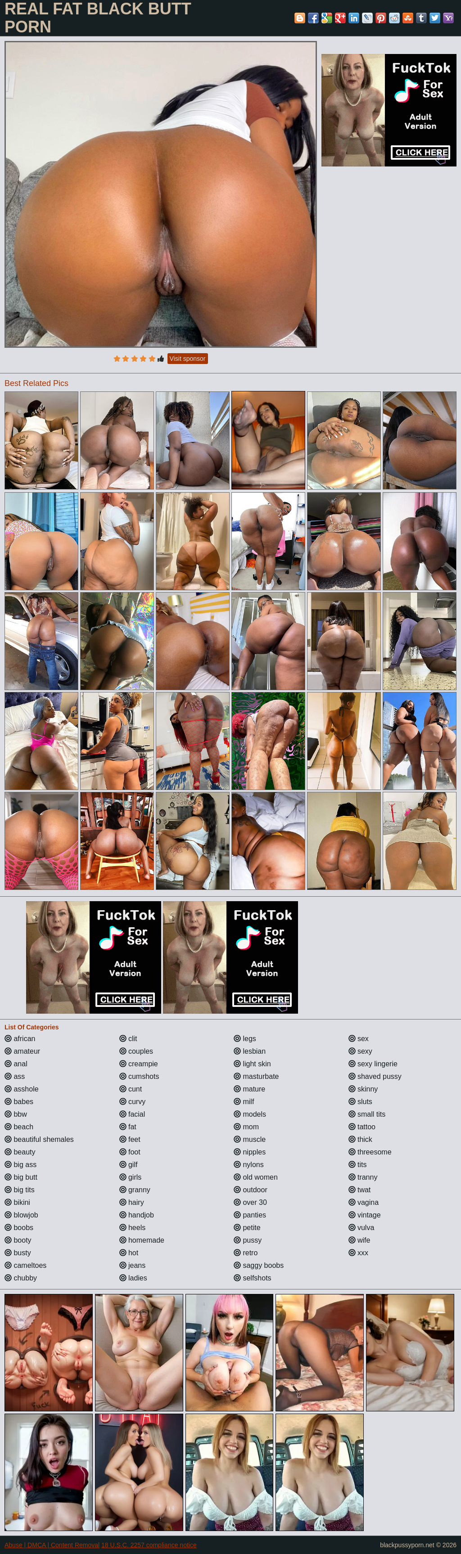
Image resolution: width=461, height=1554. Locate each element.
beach (19, 1127)
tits (357, 1164)
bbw (16, 1114)
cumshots (139, 1076)
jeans (132, 1265)
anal (16, 1064)
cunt (130, 1089)
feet (129, 1139)
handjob (136, 1215)
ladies (133, 1278)
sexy (360, 1051)
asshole (22, 1089)
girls (130, 1177)
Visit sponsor (188, 358)
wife (359, 1240)
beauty (20, 1152)
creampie (138, 1064)
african (20, 1038)
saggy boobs (259, 1265)
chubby (21, 1278)
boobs (19, 1227)
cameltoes (25, 1265)
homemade (142, 1240)
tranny (363, 1177)
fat (127, 1127)
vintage (364, 1215)
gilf (128, 1164)
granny (134, 1190)
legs (245, 1038)
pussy (248, 1240)
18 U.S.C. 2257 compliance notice (149, 1545)
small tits (367, 1114)
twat (359, 1190)
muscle (250, 1139)
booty (18, 1240)
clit (128, 1038)
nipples (250, 1152)
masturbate (256, 1076)
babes (19, 1101)
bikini (17, 1202)
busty (18, 1253)
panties (250, 1215)
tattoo (361, 1127)
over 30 (250, 1202)
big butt (21, 1177)
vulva (361, 1227)
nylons (249, 1164)
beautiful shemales (39, 1139)
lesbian (250, 1051)
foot (129, 1152)
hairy (131, 1202)
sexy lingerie (373, 1064)
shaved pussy (375, 1076)
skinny (363, 1089)
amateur (22, 1051)
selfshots (252, 1278)
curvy (132, 1101)
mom (246, 1127)
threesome (370, 1152)
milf (244, 1101)
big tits (20, 1190)
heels (132, 1227)
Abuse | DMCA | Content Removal (52, 1545)
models (250, 1114)
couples (136, 1051)
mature (249, 1089)
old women (256, 1177)
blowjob (21, 1215)
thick (360, 1139)
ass (15, 1076)
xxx (358, 1253)
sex (358, 1038)
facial (132, 1114)
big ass (20, 1164)
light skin (252, 1064)
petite (247, 1227)
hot (129, 1253)
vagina (363, 1202)
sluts (360, 1101)
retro (246, 1253)
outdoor (250, 1190)
